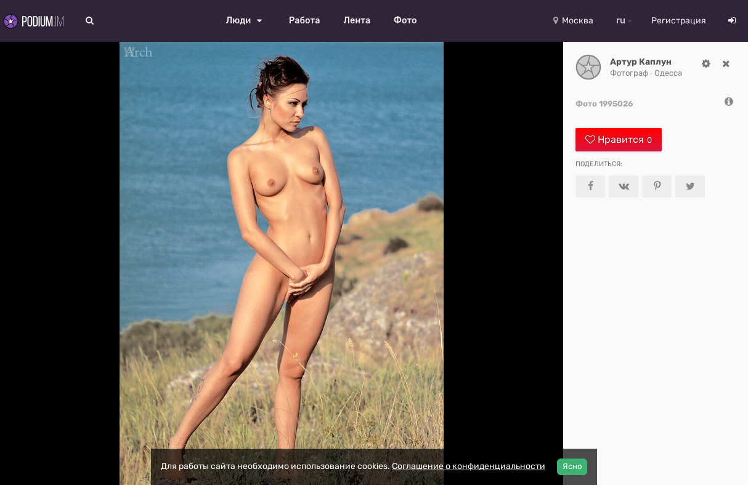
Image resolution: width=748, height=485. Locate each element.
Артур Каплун (641, 62)
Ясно (572, 466)
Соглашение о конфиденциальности (468, 466)
